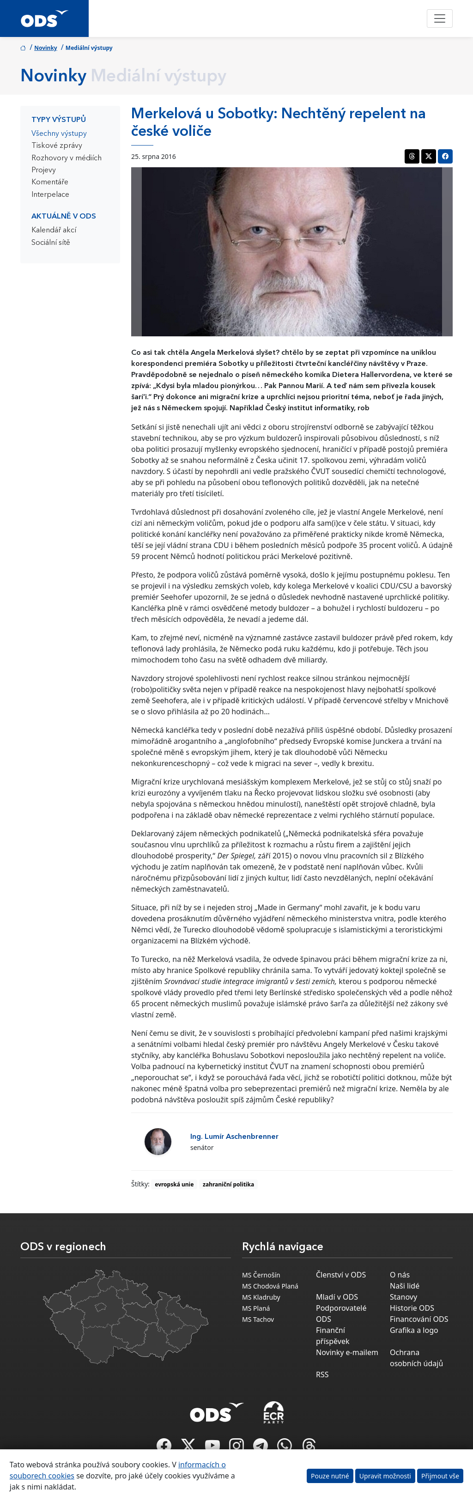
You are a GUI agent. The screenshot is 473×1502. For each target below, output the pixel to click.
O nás (400, 1275)
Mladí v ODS (337, 1297)
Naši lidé (404, 1286)
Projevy (43, 170)
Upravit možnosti (385, 1476)
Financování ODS (419, 1319)
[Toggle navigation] (440, 18)
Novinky (45, 48)
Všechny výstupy (59, 134)
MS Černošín (261, 1275)
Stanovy (403, 1297)
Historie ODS (412, 1308)
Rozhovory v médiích (66, 158)
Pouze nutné (330, 1476)
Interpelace (50, 195)
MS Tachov (258, 1319)
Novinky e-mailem (347, 1352)
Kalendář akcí (53, 230)
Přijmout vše (440, 1476)
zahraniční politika (228, 1184)
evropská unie (174, 1184)
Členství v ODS (341, 1275)
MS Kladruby (261, 1297)
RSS (322, 1374)
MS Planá (256, 1308)
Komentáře (49, 182)
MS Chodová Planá (270, 1286)
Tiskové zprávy (56, 146)
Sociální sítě (50, 243)
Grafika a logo (414, 1330)
